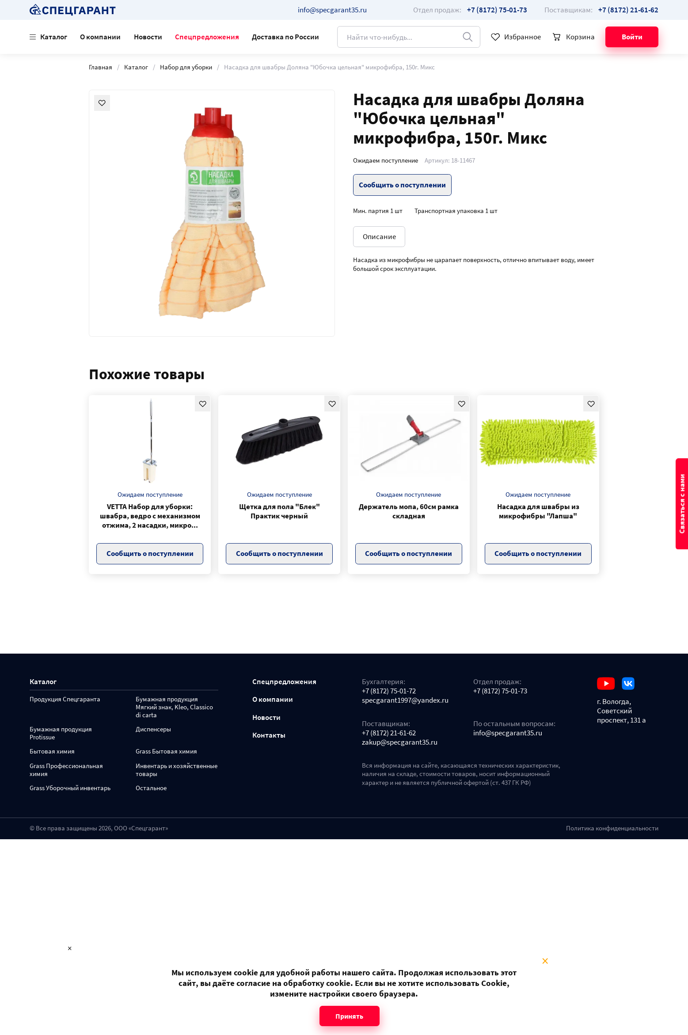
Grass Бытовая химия (166, 751)
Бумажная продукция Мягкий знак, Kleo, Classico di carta (174, 707)
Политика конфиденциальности (612, 828)
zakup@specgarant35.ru (399, 742)
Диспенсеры (153, 729)
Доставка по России (285, 37)
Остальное (151, 788)
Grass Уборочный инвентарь (70, 788)
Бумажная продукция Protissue (61, 733)
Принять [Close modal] (349, 1016)
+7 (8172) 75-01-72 (389, 691)
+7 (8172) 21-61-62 (389, 733)
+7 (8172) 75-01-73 (500, 691)
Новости (148, 37)
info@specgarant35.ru (332, 10)
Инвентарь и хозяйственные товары (176, 770)
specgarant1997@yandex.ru (405, 700)
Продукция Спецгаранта (65, 699)
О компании (100, 37)
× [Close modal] (545, 961)
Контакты (268, 735)
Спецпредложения (207, 37)
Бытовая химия (52, 751)
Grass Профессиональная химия (66, 770)
